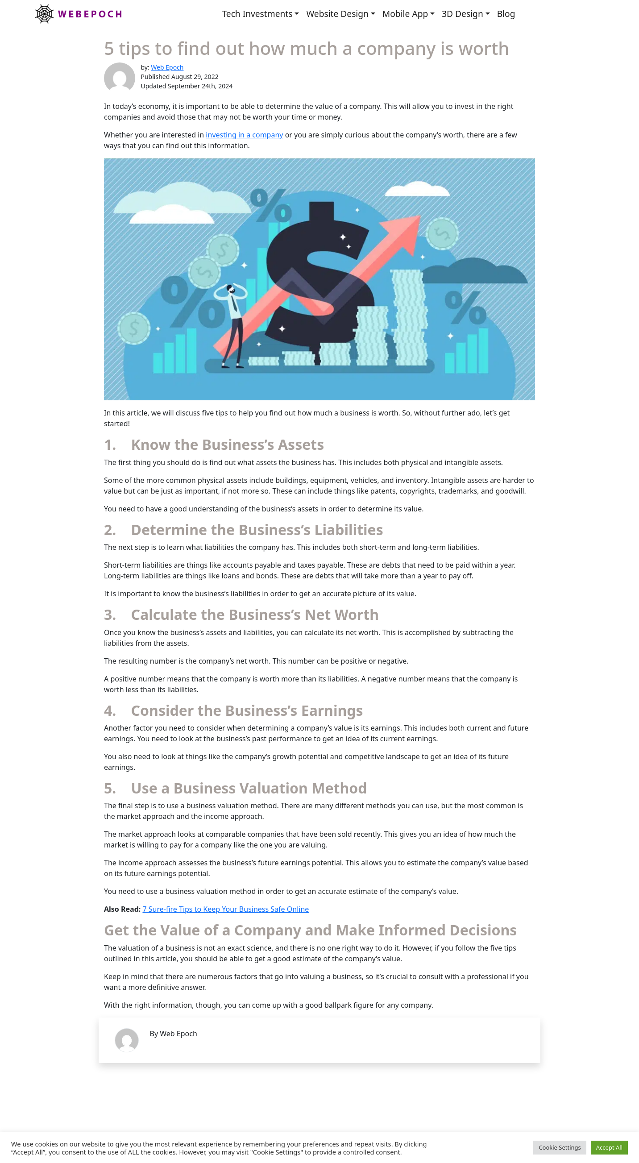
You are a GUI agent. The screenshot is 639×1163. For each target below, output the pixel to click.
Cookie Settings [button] (560, 1147)
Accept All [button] (609, 1147)
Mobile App (405, 14)
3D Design (462, 14)
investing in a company (244, 135)
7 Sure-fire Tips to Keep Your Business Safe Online (225, 909)
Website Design (337, 14)
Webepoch (78, 14)
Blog (506, 14)
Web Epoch (167, 67)
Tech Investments (257, 14)
